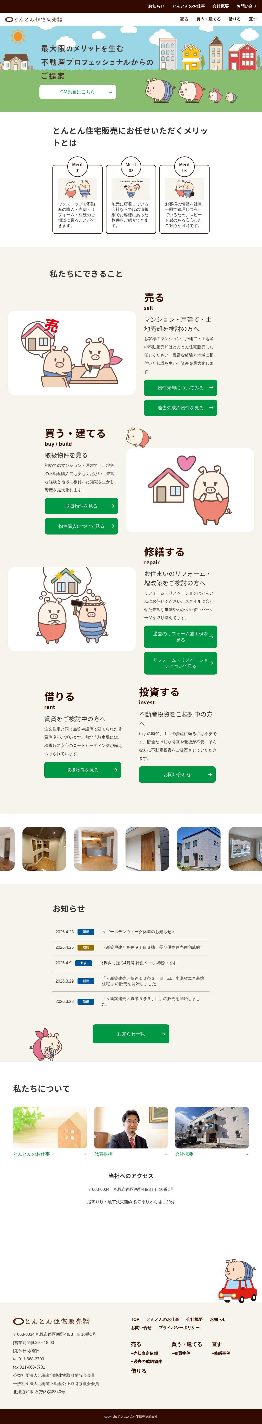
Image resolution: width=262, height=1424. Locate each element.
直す (253, 19)
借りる (234, 19)
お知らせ (156, 6)
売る (184, 19)
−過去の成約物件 (146, 1361)
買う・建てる (208, 19)
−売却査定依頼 (144, 1353)
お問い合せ (246, 6)
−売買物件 (180, 1353)
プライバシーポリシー (179, 1328)
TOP (135, 1319)
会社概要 (220, 6)
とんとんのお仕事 (188, 6)
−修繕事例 (221, 1353)
